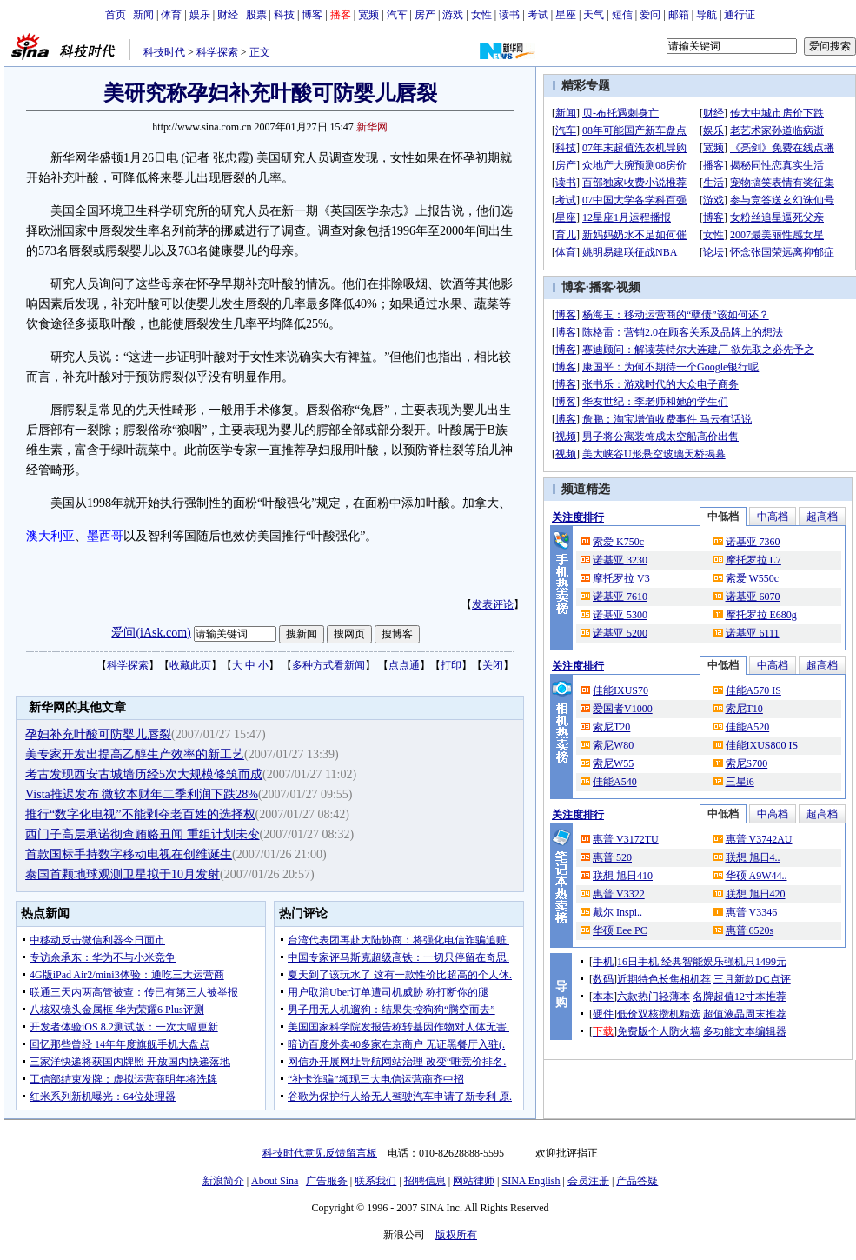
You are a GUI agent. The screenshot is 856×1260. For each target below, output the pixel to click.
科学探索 (217, 52)
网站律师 (473, 1181)
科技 (284, 15)
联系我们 (375, 1181)
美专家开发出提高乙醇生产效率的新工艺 (134, 754)
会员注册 (588, 1181)
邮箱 (678, 15)
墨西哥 (105, 536)
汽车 (397, 15)
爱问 (650, 15)
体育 (171, 15)
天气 (593, 15)
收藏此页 (190, 665)
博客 (312, 15)
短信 (622, 15)
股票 (256, 15)
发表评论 (493, 604)
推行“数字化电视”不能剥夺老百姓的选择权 (140, 814)
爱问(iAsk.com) (150, 632)
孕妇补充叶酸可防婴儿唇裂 (98, 734)
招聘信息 (425, 1181)
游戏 (452, 15)
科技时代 (164, 52)
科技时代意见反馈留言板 (319, 1153)
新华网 (372, 127)
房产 (425, 15)
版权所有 (456, 1235)
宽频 (368, 15)
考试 (538, 15)
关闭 (492, 665)
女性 (481, 15)
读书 (509, 15)
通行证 (739, 15)
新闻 (143, 15)
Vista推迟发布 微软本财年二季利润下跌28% (141, 794)
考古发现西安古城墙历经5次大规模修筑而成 (143, 774)
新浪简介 (223, 1181)
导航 (706, 15)
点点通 (404, 665)
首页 (115, 15)
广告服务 (327, 1181)
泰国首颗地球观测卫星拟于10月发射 (122, 874)
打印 (451, 665)
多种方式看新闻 (328, 665)
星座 (565, 15)
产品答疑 (637, 1181)
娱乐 (199, 15)
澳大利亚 (50, 536)
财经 (227, 15)
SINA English (530, 1181)
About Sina (274, 1181)
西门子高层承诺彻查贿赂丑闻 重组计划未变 (142, 834)
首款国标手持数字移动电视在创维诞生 (128, 854)
